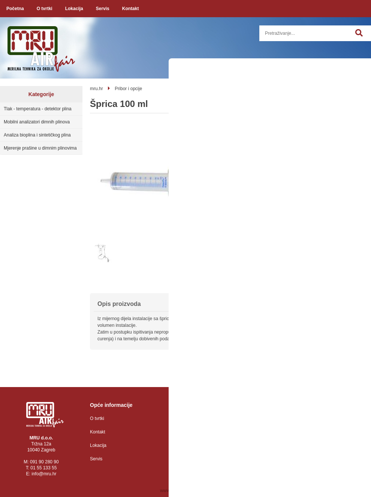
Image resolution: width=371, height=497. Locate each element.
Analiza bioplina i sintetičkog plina (37, 135)
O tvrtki (44, 8)
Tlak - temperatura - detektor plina (38, 108)
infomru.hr (43, 473)
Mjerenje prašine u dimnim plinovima (40, 148)
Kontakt (130, 8)
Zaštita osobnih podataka (201, 418)
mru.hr (96, 88)
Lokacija (74, 8)
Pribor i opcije (128, 88)
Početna (15, 8)
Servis (102, 8)
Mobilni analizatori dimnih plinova (37, 122)
